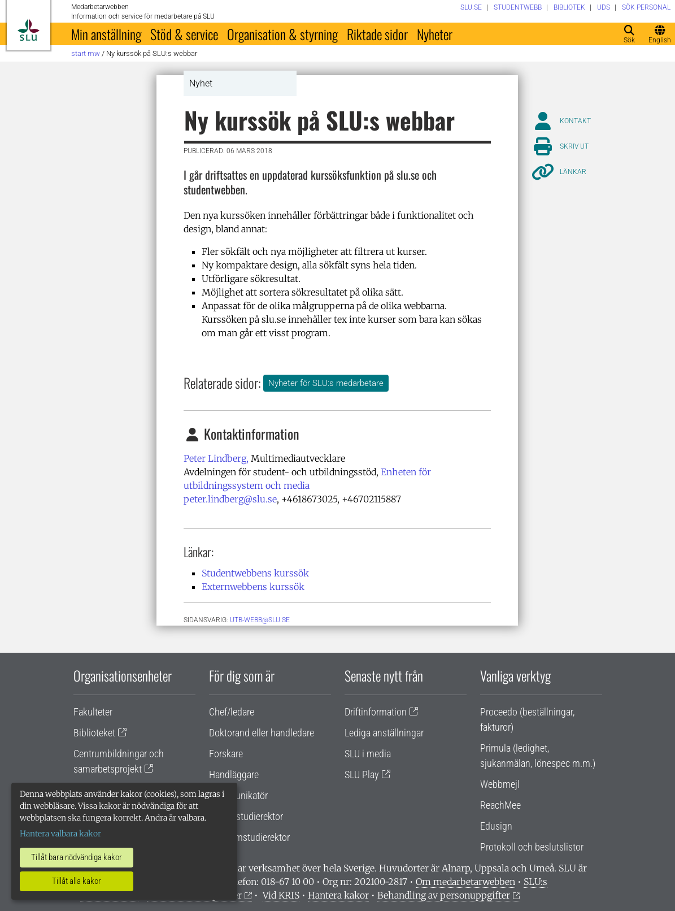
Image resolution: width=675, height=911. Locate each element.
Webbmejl (500, 784)
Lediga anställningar (384, 733)
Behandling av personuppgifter (443, 895)
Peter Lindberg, (216, 458)
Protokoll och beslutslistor (531, 847)
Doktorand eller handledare (261, 733)
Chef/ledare (231, 712)
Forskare (226, 754)
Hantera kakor (338, 895)
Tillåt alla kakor (76, 881)
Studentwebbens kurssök (255, 573)
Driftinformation (376, 712)
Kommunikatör (238, 795)
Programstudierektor (249, 837)
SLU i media (368, 754)
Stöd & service (184, 34)
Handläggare (234, 774)
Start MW (85, 53)
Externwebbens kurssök (253, 586)
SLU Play (362, 774)
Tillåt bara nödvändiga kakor (76, 857)
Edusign (496, 826)
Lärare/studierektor (246, 816)
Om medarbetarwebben (465, 881)
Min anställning (106, 34)
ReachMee (500, 805)
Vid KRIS (281, 895)
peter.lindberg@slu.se (230, 499)
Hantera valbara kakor (60, 833)
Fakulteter (92, 712)
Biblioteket (94, 733)
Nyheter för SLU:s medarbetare (326, 383)
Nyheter (434, 34)
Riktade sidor (377, 34)
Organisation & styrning (282, 34)
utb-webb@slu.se (260, 620)
